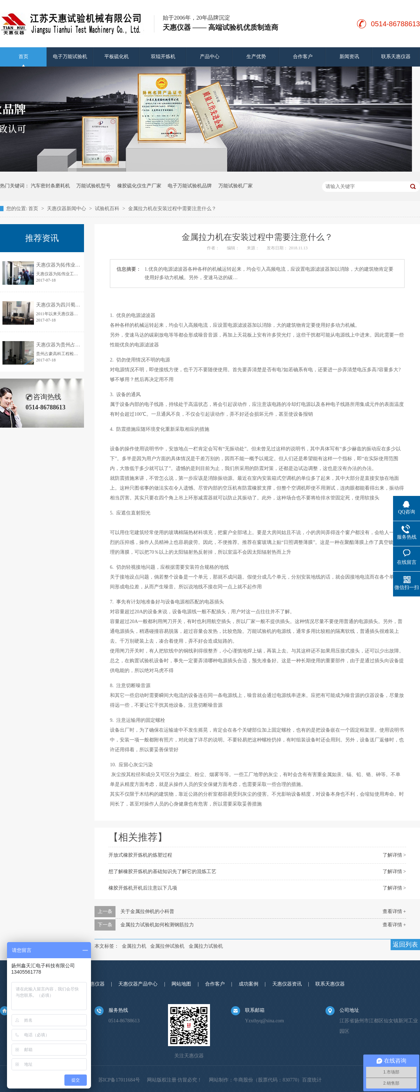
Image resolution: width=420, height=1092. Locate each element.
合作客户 (303, 56)
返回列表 (405, 944)
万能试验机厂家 (235, 185)
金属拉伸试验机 (167, 946)
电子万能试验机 (70, 56)
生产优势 (256, 56)
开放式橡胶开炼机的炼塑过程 (140, 855)
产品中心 (209, 56)
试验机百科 (108, 208)
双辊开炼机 (163, 56)
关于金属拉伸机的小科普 (147, 911)
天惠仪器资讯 (287, 984)
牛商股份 (243, 1080)
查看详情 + (394, 911)
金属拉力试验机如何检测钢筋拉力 (157, 924)
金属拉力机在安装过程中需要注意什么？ (172, 208)
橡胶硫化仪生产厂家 (139, 185)
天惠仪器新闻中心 (67, 208)
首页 (23, 56)
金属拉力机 (134, 946)
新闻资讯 (349, 56)
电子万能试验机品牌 (190, 185)
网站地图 (181, 984)
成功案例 (248, 984)
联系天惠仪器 (396, 56)
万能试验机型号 (93, 185)
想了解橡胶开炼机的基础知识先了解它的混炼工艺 (162, 871)
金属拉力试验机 (206, 946)
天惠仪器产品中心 (138, 984)
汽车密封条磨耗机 (50, 185)
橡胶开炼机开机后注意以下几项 (142, 888)
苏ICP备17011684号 (119, 1080)
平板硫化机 (116, 56)
